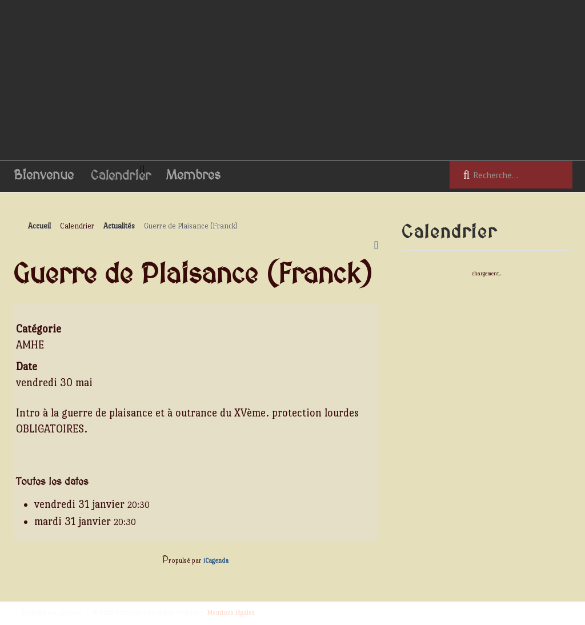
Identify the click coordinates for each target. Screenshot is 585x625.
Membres (193, 176)
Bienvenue (44, 176)
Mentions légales (231, 612)
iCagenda (216, 560)
